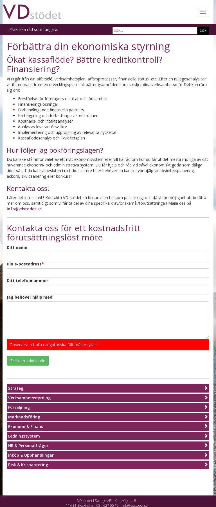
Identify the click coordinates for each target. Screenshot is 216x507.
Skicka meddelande (27, 360)
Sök (203, 30)
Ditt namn (17, 247)
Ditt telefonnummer (27, 280)
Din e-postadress (25, 264)
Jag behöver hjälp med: (30, 297)
